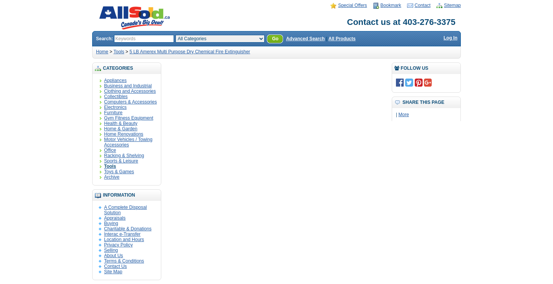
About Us (113, 255)
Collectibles (115, 96)
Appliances (115, 80)
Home (102, 51)
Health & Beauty (120, 123)
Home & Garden (120, 128)
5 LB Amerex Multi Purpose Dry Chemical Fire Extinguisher (189, 51)
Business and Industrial (128, 86)
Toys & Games (119, 171)
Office (110, 150)
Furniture (113, 112)
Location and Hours (124, 239)
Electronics (115, 107)
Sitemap (452, 5)
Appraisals (115, 218)
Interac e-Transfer (122, 234)
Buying (111, 223)
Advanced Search (305, 38)
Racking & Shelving (124, 155)
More (403, 114)
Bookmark (391, 5)
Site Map (113, 271)
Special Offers (352, 5)
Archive (111, 177)
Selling (111, 250)
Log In (450, 38)
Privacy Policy (118, 245)
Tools (118, 51)
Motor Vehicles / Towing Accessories (128, 142)
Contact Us (115, 266)
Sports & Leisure (121, 161)
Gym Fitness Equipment (128, 118)
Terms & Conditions (124, 261)
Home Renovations (123, 134)
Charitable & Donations (127, 228)
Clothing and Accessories (130, 91)
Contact (422, 5)
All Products (342, 38)
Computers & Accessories (130, 102)
